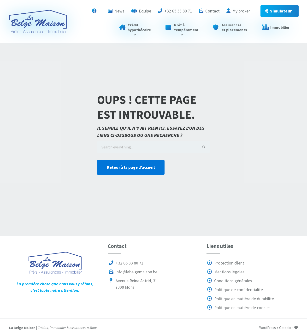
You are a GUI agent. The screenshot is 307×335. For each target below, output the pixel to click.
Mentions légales (226, 272)
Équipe (141, 11)
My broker (238, 11)
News (116, 11)
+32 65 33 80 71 (175, 11)
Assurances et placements (230, 27)
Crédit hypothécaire (135, 27)
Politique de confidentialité (235, 289)
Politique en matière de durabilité (240, 298)
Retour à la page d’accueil (131, 167)
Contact (209, 11)
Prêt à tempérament (182, 27)
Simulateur (278, 11)
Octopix (285, 327)
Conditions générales (229, 280)
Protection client (225, 263)
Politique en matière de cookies (239, 307)
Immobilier (275, 27)
